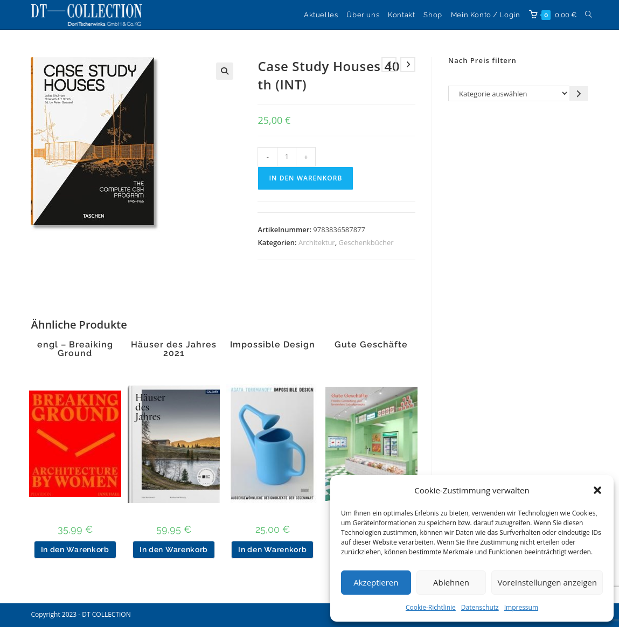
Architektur (316, 242)
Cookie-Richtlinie (431, 607)
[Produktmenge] (286, 156)
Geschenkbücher (366, 242)
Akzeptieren (375, 582)
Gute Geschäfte (371, 344)
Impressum (521, 607)
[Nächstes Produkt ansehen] (407, 64)
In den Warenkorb (305, 178)
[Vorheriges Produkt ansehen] (389, 64)
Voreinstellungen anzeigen (547, 582)
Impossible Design (272, 344)
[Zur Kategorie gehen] (578, 93)
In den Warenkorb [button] (75, 549)
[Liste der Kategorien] (508, 93)
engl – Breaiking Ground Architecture (75, 353)
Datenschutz (480, 607)
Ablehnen (451, 582)
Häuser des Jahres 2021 (174, 349)
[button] (597, 490)
